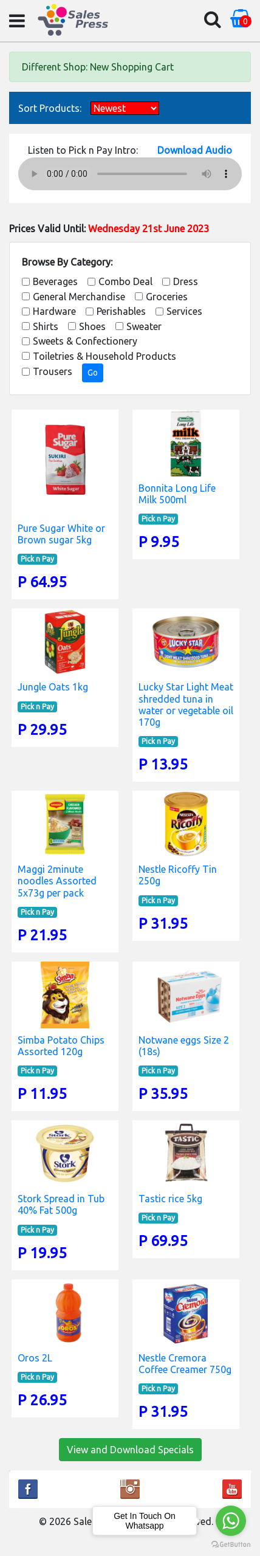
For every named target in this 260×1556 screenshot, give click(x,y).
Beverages (55, 281)
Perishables (121, 311)
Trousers (52, 371)
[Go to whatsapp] (231, 1521)
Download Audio (194, 150)
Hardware (54, 311)
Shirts (45, 326)
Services (184, 311)
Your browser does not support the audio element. (130, 173)
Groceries (167, 296)
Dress (185, 281)
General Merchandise (79, 296)
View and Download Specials (130, 1449)
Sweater (144, 326)
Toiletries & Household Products (104, 356)
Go (92, 372)
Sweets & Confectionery (85, 341)
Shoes (92, 326)
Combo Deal (125, 281)
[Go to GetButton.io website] (230, 1543)
